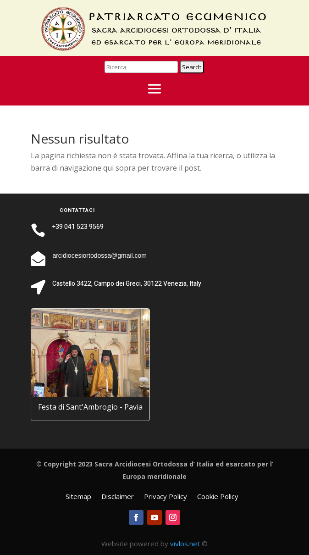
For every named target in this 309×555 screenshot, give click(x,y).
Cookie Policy (217, 497)
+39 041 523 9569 (78, 227)
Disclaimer (117, 497)
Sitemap (78, 497)
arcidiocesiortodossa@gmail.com (99, 255)
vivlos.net (185, 543)
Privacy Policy (165, 497)
